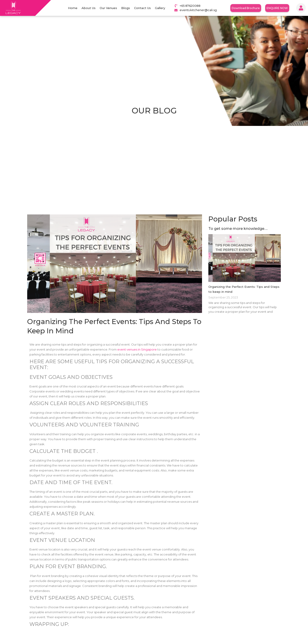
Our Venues (108, 8)
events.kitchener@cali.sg (198, 10)
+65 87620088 (190, 5)
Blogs (125, 8)
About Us (89, 8)
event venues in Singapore (137, 349)
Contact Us (142, 8)
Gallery (160, 8)
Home (72, 8)
